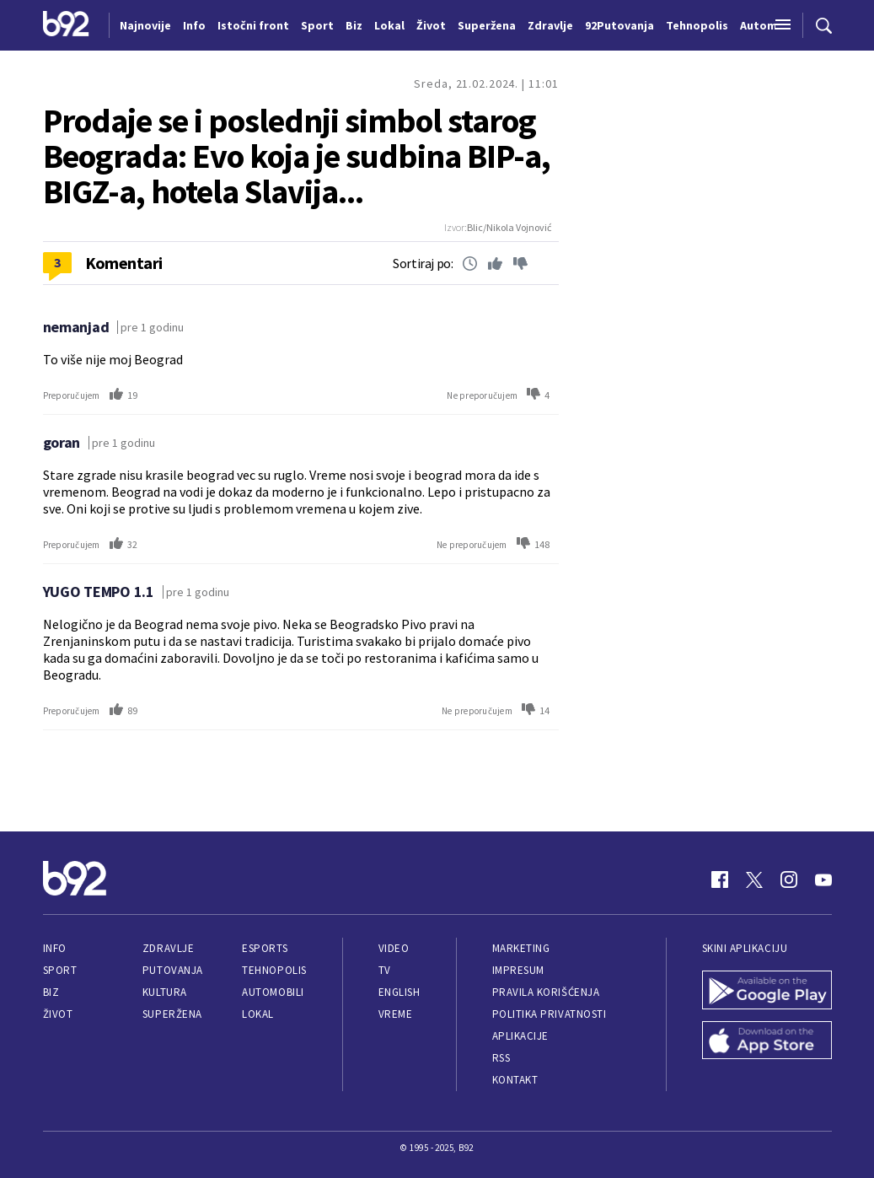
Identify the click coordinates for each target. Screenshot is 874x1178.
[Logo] (66, 25)
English (399, 992)
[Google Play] (767, 992)
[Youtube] (823, 879)
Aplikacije (520, 1036)
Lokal (258, 1014)
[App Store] (767, 1042)
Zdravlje (168, 948)
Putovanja (172, 970)
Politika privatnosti (549, 1014)
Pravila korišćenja (546, 992)
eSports (264, 948)
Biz (51, 992)
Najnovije (145, 25)
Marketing (521, 948)
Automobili (272, 992)
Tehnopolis (274, 970)
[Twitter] (754, 879)
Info (55, 948)
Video (394, 948)
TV (384, 970)
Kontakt (515, 1080)
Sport (60, 970)
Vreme (395, 1014)
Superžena (172, 1014)
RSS (501, 1058)
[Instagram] (788, 879)
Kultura (164, 992)
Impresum (518, 970)
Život (58, 1014)
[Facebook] (719, 879)
